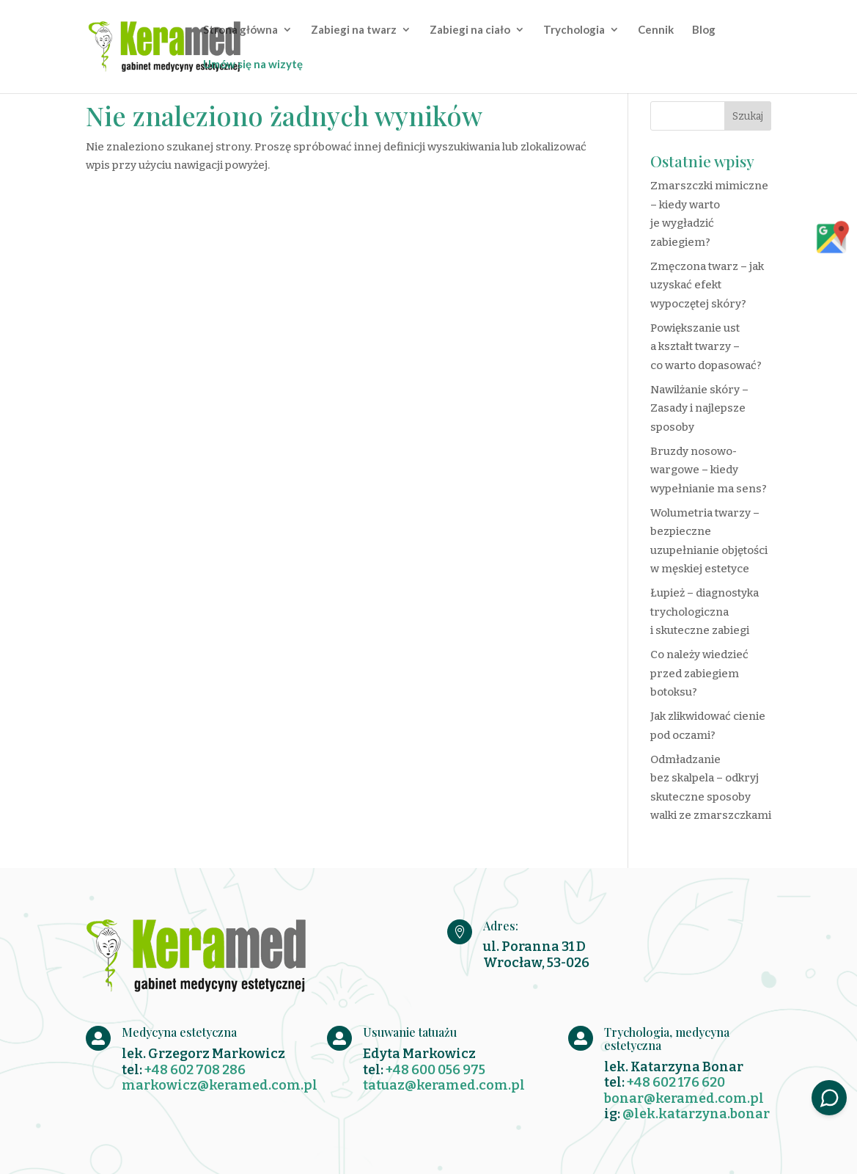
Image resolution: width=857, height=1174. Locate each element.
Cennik (656, 30)
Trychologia (574, 30)
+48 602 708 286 (195, 1070)
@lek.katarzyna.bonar (696, 1114)
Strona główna (240, 30)
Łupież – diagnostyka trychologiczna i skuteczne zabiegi (704, 611)
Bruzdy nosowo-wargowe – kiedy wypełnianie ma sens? (708, 470)
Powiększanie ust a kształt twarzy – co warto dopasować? (706, 346)
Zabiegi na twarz (354, 30)
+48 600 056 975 (435, 1070)
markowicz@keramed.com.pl (219, 1085)
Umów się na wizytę (253, 64)
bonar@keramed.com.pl (684, 1098)
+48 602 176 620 (676, 1082)
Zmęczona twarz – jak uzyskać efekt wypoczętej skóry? (707, 285)
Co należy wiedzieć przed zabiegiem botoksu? (699, 673)
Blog (704, 30)
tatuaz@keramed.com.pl (444, 1085)
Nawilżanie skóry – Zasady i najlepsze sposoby (699, 408)
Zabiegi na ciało (470, 30)
